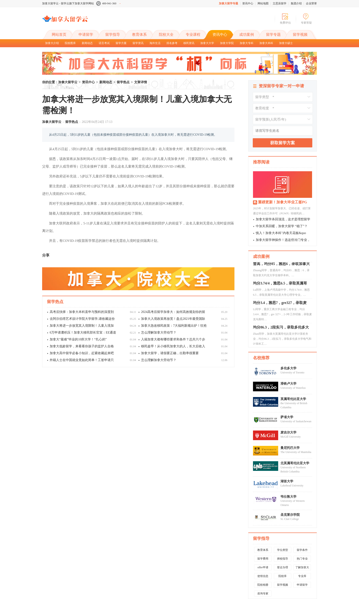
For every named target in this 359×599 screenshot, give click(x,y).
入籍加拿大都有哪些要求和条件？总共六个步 (173, 339)
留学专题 (273, 34)
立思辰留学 (279, 3)
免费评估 (285, 22)
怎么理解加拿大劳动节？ (158, 332)
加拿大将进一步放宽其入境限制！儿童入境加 (82, 325)
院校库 (282, 576)
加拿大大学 (207, 43)
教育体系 (139, 34)
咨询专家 (262, 593)
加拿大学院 (227, 43)
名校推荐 (261, 358)
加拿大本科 (266, 43)
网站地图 (263, 3)
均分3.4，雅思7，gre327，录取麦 (280, 312)
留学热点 (123, 82)
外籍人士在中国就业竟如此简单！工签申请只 (82, 360)
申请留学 (86, 34)
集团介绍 (296, 3)
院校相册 (262, 584)
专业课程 (193, 34)
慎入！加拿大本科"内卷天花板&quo (281, 233)
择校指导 (282, 558)
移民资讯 (188, 43)
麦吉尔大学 (288, 432)
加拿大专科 (246, 43)
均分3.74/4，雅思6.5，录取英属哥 (280, 293)
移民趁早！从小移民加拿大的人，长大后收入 (173, 346)
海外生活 (155, 43)
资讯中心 (247, 3)
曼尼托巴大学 (290, 448)
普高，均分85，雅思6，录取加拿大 (281, 273)
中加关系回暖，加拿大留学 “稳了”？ (281, 226)
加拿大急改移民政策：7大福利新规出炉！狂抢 (174, 325)
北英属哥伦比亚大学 (294, 463)
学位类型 (282, 550)
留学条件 (302, 550)
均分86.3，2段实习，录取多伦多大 (281, 337)
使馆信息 (262, 576)
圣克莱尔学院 (290, 514)
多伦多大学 (288, 368)
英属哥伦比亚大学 (293, 399)
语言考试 (104, 43)
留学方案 (121, 43)
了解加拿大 (302, 567)
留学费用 (262, 558)
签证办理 (282, 567)
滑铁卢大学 (288, 383)
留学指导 (112, 34)
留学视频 (300, 34)
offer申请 (262, 567)
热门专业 (302, 558)
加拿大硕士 (286, 43)
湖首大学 (286, 481)
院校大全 (166, 34)
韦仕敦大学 (288, 496)
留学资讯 (138, 43)
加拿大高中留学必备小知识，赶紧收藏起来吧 (82, 353)
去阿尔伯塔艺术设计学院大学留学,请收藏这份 (82, 318)
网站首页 (59, 34)
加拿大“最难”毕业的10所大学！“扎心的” (78, 339)
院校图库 (70, 43)
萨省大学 (286, 417)
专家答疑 (306, 22)
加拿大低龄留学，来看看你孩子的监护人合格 (82, 346)
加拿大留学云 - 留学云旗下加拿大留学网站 (68, 3)
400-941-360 (108, 3)
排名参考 (171, 43)
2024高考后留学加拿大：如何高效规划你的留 (173, 312)
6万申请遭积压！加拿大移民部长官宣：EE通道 (83, 332)
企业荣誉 (311, 3)
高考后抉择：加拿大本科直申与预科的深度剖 (82, 312)
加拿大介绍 (52, 43)
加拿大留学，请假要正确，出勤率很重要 (170, 353)
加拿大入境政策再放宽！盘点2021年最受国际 (173, 318)
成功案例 (246, 34)
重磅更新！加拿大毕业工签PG (282, 202)
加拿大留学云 (76, 22)
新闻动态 (87, 43)
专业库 (302, 576)
